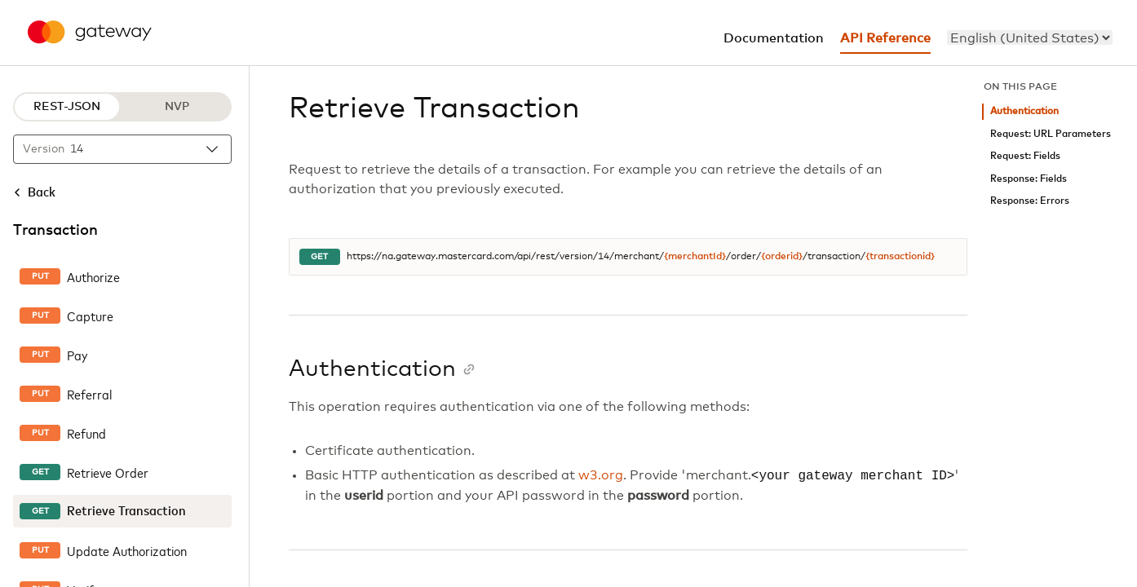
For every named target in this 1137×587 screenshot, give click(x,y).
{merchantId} (695, 257)
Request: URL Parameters (1050, 134)
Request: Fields (1025, 156)
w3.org (600, 476)
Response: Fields (1028, 179)
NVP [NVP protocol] (177, 107)
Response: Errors (1029, 201)
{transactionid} (900, 257)
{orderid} (782, 257)
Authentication (1024, 111)
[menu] (1030, 37)
